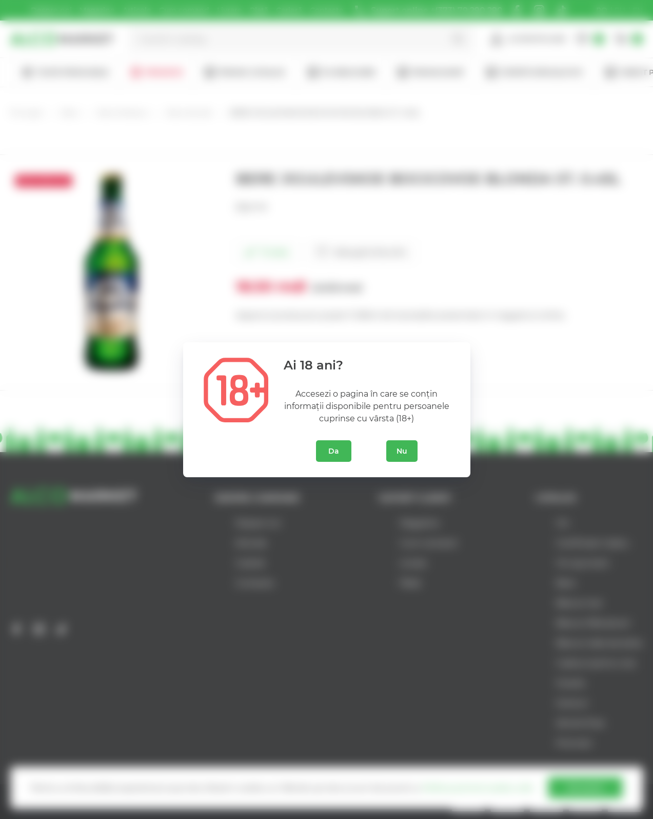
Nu (402, 451)
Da (333, 451)
